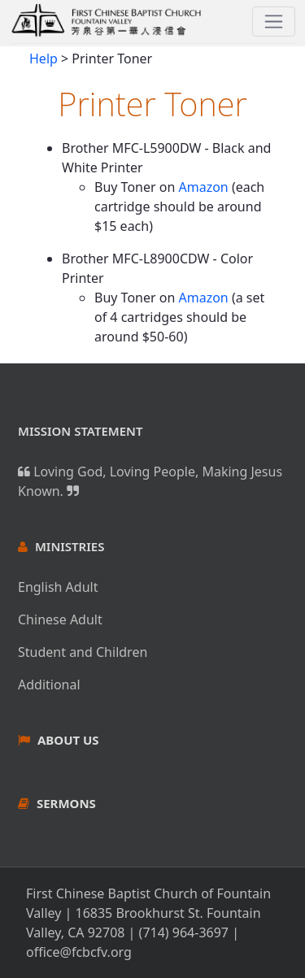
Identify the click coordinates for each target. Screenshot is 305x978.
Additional (49, 684)
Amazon (203, 187)
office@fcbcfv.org (79, 952)
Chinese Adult (60, 619)
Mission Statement (80, 431)
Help (43, 58)
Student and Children (82, 652)
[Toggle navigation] (273, 22)
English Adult (58, 587)
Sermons (66, 803)
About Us (68, 740)
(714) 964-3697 (184, 932)
